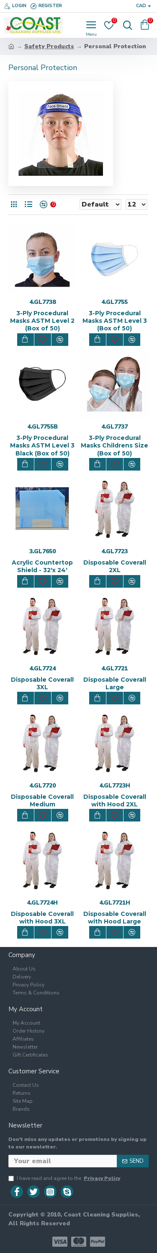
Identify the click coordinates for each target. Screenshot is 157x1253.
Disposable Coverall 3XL (42, 683)
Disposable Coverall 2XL (114, 566)
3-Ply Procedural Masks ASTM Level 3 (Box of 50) (114, 320)
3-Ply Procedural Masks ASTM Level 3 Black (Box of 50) (42, 445)
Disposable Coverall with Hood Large (114, 917)
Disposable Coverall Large (114, 683)
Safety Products (49, 46)
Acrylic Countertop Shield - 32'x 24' (42, 566)
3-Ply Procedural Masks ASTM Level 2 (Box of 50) (42, 320)
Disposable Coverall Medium (42, 800)
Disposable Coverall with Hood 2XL (114, 800)
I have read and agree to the (64, 1178)
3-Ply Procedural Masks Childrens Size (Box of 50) (114, 445)
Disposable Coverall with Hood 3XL (42, 917)
